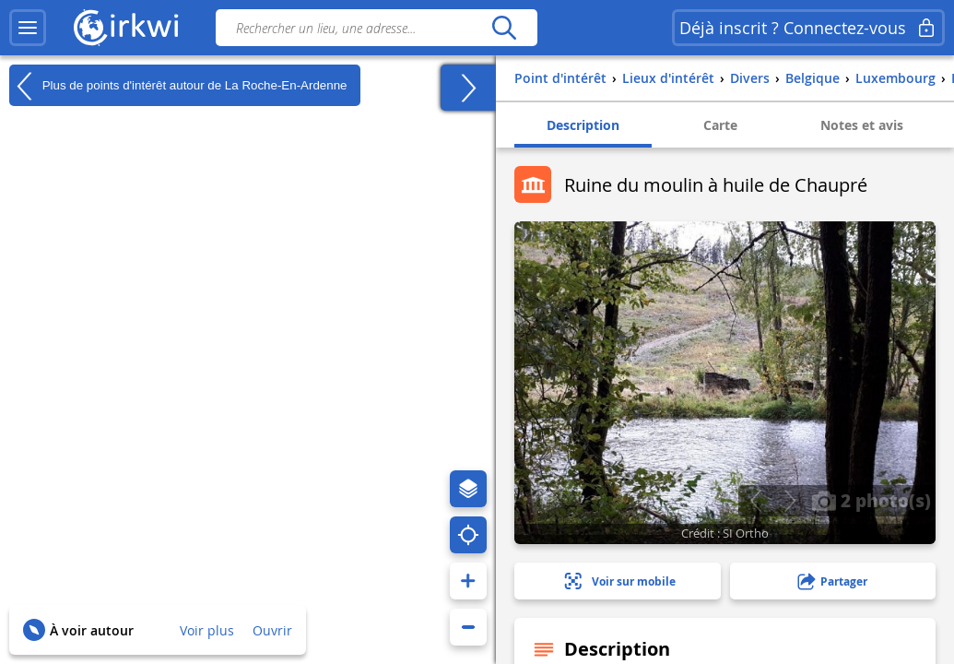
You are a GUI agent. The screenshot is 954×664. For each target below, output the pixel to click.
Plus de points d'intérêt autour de (178, 86)
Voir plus (207, 630)
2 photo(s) (871, 500)
